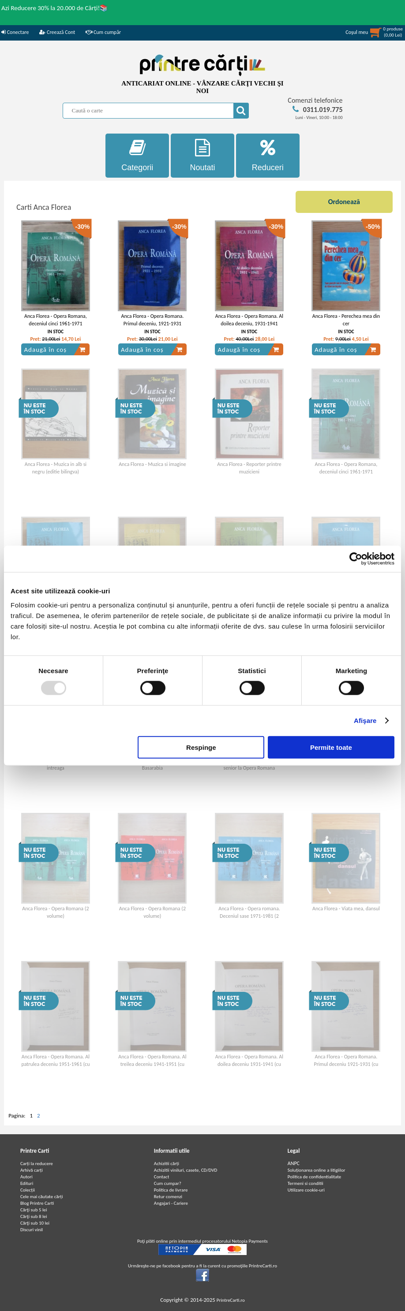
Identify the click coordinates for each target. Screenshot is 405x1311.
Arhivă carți (31, 1170)
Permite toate (331, 747)
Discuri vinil (31, 1230)
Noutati (202, 155)
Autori (26, 1177)
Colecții (27, 1190)
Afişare (365, 720)
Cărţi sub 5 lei (33, 1210)
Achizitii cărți (166, 1163)
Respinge (201, 747)
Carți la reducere (36, 1163)
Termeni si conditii (305, 1183)
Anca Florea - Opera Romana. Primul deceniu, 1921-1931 (152, 320)
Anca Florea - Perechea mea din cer (346, 320)
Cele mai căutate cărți (41, 1196)
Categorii (137, 155)
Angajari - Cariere (171, 1203)
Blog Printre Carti (37, 1203)
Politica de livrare (171, 1190)
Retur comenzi (168, 1196)
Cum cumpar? (167, 1183)
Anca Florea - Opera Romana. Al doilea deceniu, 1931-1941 (249, 320)
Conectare (15, 32)
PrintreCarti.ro (231, 1300)
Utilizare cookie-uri (306, 1190)
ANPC (294, 1163)
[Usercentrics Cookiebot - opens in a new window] (355, 559)
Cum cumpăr (103, 32)
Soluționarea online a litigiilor (316, 1170)
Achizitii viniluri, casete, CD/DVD (185, 1170)
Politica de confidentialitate (314, 1177)
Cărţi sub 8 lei (33, 1216)
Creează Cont (57, 32)
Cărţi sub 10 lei (34, 1223)
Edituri (26, 1183)
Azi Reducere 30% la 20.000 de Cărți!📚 (54, 8)
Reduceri (268, 155)
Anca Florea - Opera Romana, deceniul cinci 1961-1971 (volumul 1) (55, 323)
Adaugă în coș (55, 349)
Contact (161, 1177)
